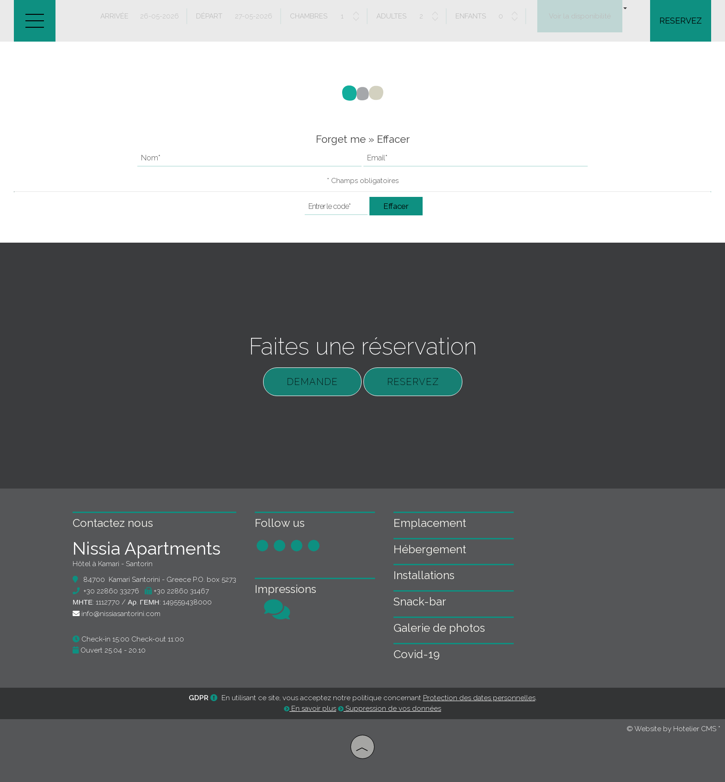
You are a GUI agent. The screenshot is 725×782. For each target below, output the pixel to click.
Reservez (680, 20)
